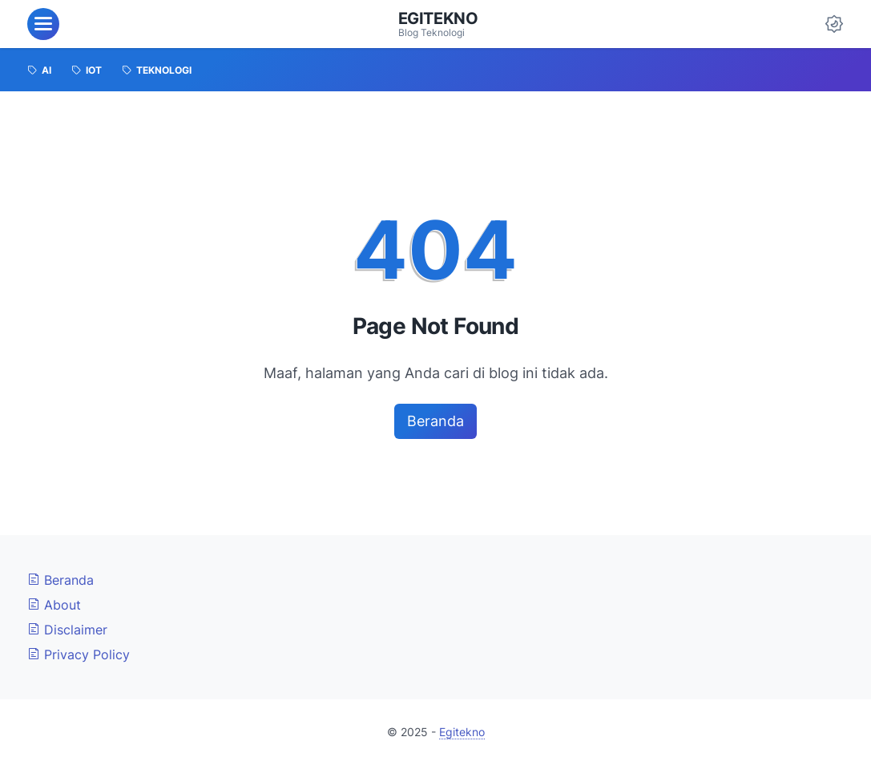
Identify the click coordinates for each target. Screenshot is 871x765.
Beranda (435, 421)
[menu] (43, 24)
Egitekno (438, 18)
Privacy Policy (78, 654)
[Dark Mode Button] (834, 24)
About (54, 605)
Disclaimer (67, 630)
